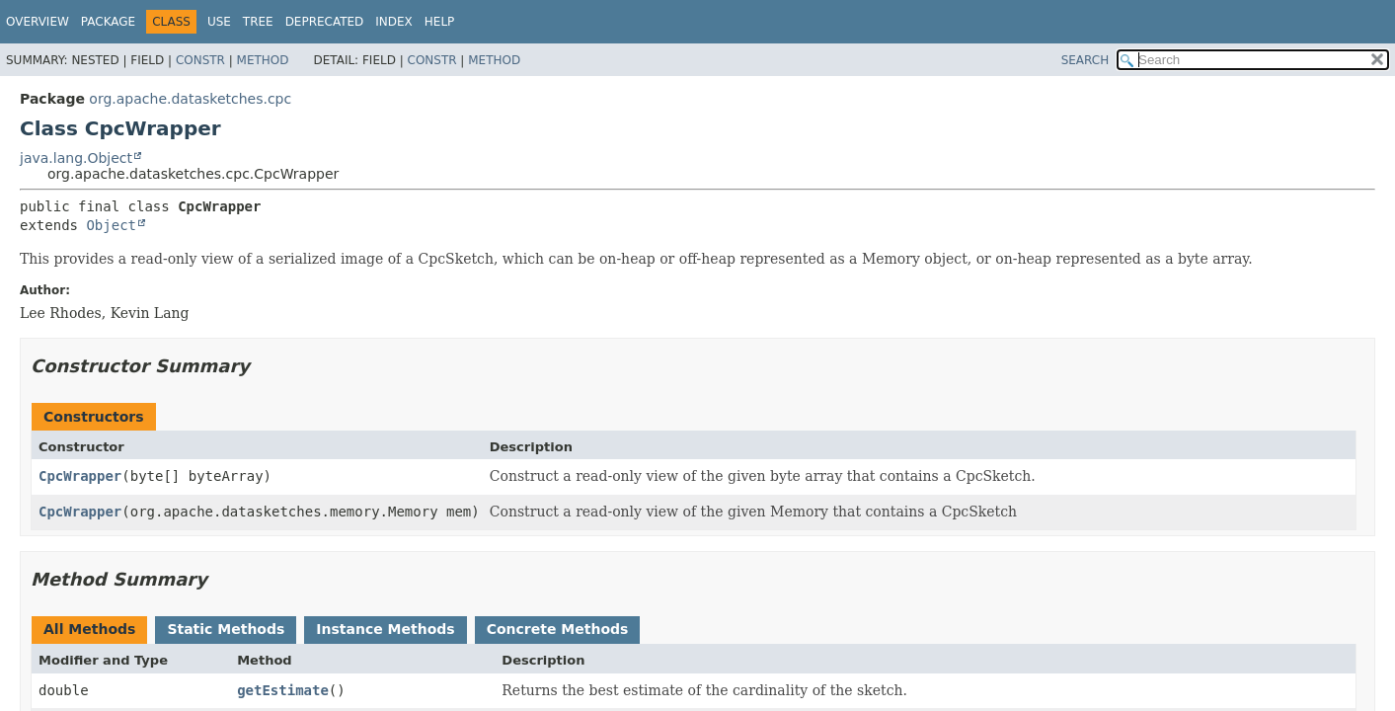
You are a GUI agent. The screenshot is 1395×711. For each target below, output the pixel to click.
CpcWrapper (80, 476)
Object (111, 225)
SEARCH (1085, 60)
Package (108, 22)
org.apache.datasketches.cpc (190, 99)
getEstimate (283, 690)
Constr (200, 60)
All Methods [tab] (89, 629)
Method (263, 60)
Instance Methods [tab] (385, 629)
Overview (37, 22)
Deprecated (324, 22)
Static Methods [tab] (225, 629)
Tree (258, 22)
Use (219, 22)
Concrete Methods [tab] (558, 629)
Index (394, 22)
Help (440, 22)
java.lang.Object (76, 158)
